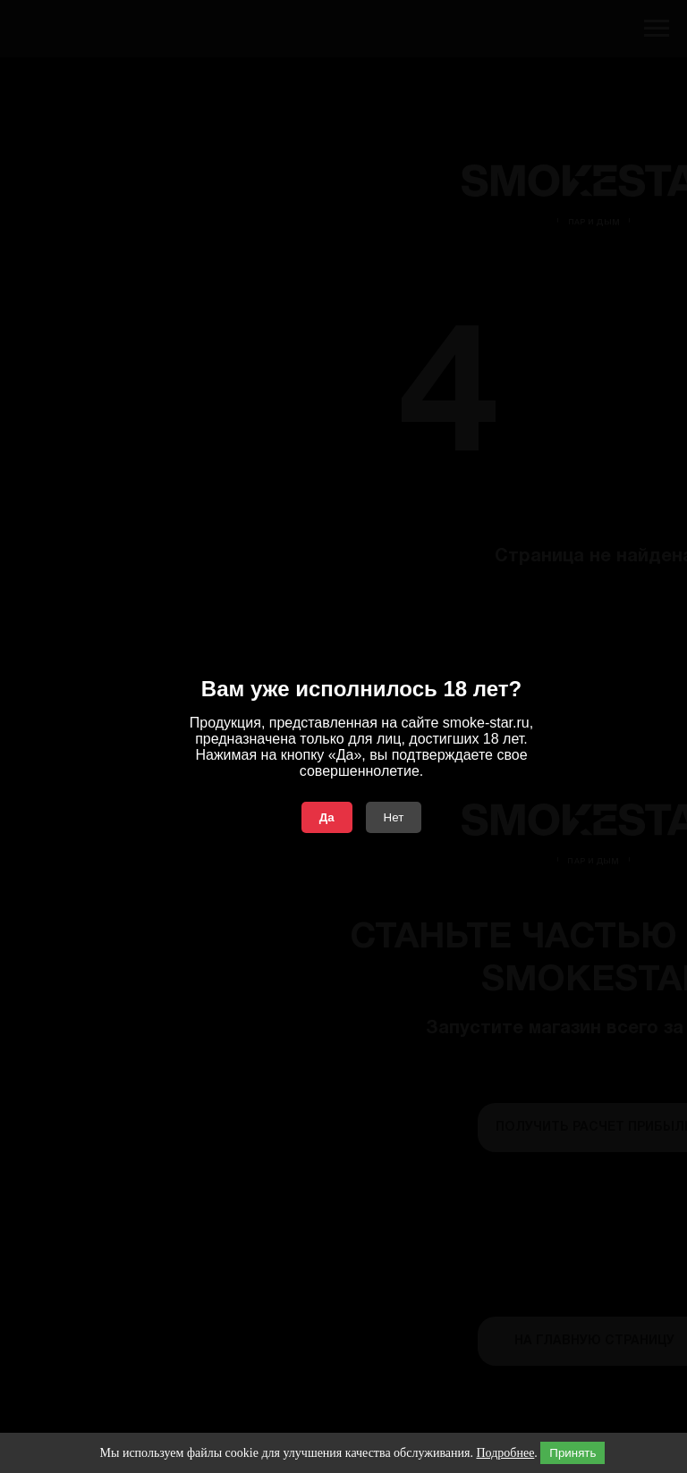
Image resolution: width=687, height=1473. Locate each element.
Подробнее (505, 1453)
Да (327, 817)
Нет (394, 817)
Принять (572, 1453)
